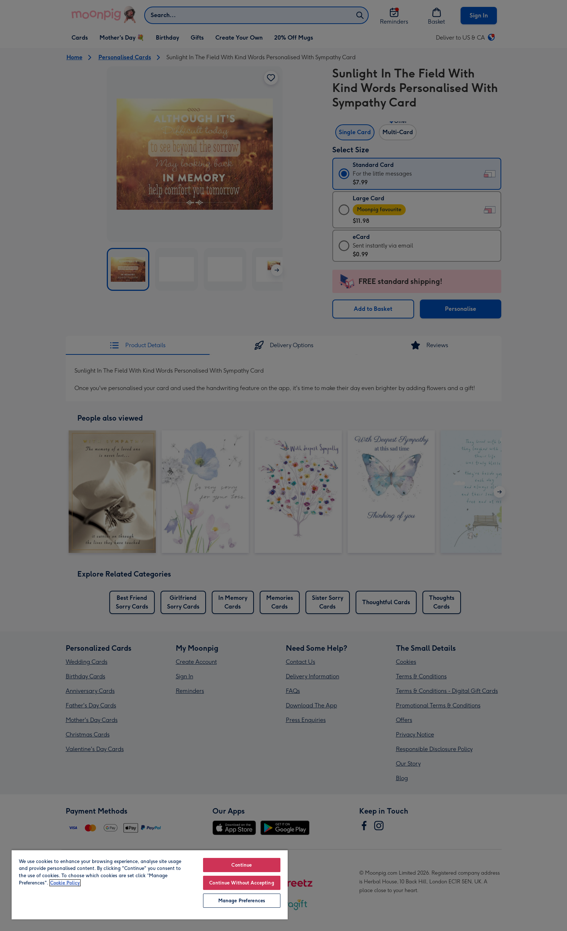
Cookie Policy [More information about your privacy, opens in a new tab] (65, 883)
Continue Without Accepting (241, 883)
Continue (241, 865)
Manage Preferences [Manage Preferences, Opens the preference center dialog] (241, 900)
